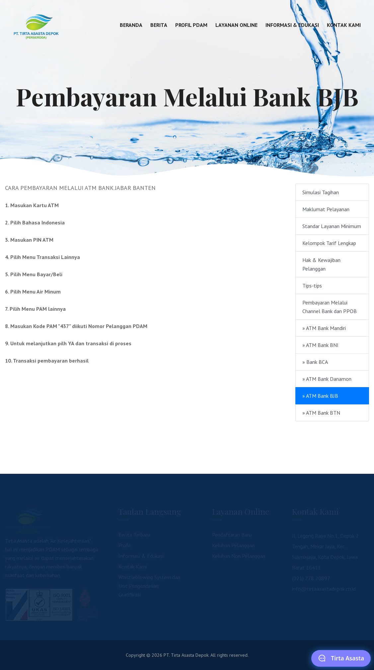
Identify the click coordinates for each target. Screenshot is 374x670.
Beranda (131, 25)
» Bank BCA (315, 362)
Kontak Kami (344, 25)
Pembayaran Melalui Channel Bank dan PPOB (329, 306)
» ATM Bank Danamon (326, 379)
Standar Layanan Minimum (331, 226)
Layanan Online (236, 25)
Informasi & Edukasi (292, 25)
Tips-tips (312, 285)
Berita (158, 25)
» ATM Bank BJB (320, 395)
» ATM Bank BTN (321, 412)
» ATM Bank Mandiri (324, 328)
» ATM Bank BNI (320, 345)
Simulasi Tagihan (320, 192)
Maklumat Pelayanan (325, 209)
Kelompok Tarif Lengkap (329, 243)
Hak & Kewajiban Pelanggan (321, 264)
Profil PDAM (191, 25)
